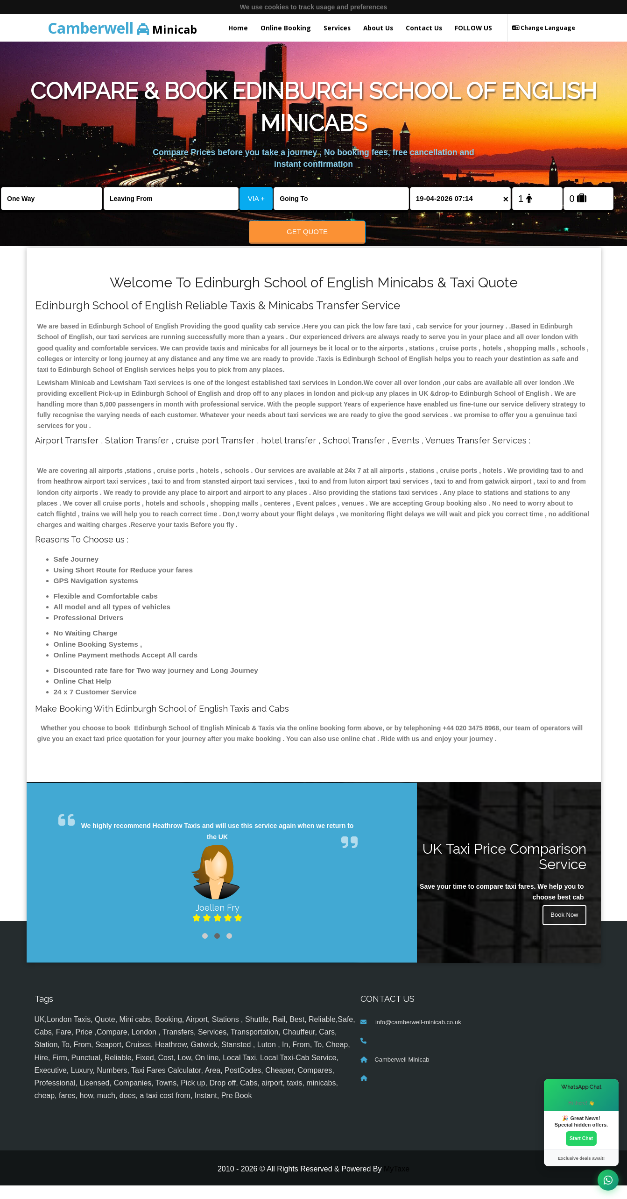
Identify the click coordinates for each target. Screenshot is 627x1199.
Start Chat (581, 1138)
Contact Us (424, 27)
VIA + (256, 198)
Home (238, 27)
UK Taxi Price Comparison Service (504, 870)
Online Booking (286, 27)
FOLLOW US (473, 27)
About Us (378, 27)
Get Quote (307, 232)
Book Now (563, 930)
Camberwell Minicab (401, 1073)
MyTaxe (396, 1183)
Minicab (122, 28)
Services (337, 27)
